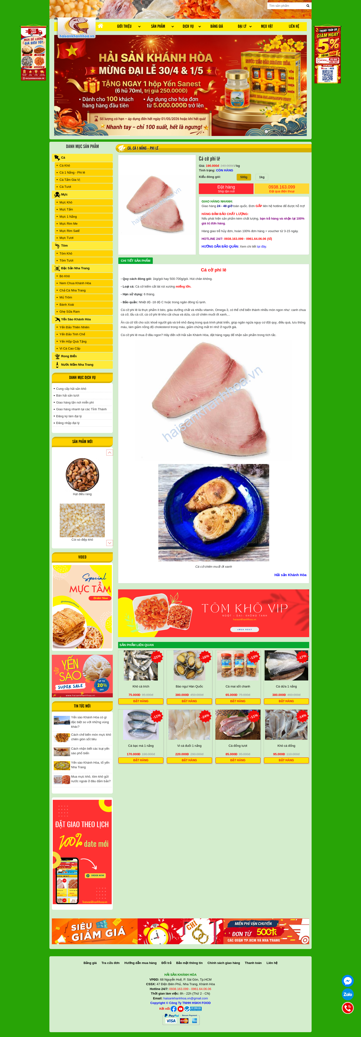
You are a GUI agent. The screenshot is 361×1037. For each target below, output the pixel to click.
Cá (129, 148)
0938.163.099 (281, 189)
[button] (109, 453)
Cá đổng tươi (238, 745)
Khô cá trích (141, 686)
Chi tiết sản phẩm (135, 261)
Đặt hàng (226, 189)
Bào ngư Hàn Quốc (189, 686)
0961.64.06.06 (256, 239)
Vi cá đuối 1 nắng (189, 745)
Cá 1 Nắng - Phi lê (146, 148)
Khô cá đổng (286, 745)
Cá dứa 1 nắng (286, 686)
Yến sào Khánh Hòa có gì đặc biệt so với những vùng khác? (90, 721)
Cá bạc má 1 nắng (141, 745)
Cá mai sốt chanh (238, 686)
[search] (308, 5)
